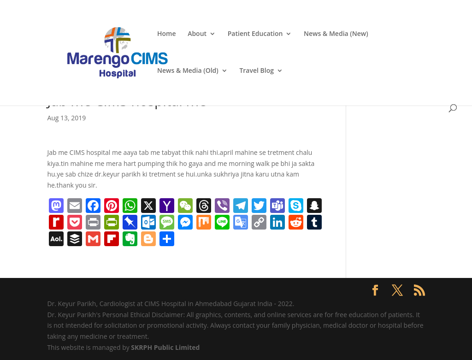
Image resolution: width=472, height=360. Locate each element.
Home (166, 34)
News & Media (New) (336, 34)
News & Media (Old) (187, 71)
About (197, 34)
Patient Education (255, 34)
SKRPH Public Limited (165, 347)
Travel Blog (256, 71)
